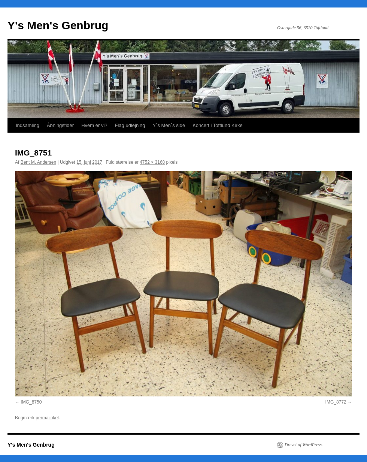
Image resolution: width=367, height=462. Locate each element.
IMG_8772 (335, 402)
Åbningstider (60, 125)
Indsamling (27, 125)
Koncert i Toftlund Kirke (217, 125)
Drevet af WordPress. (304, 444)
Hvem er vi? (94, 125)
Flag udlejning (130, 125)
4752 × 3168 (152, 162)
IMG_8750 (31, 402)
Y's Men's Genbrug (57, 25)
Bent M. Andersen (38, 162)
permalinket (47, 417)
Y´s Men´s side (168, 125)
